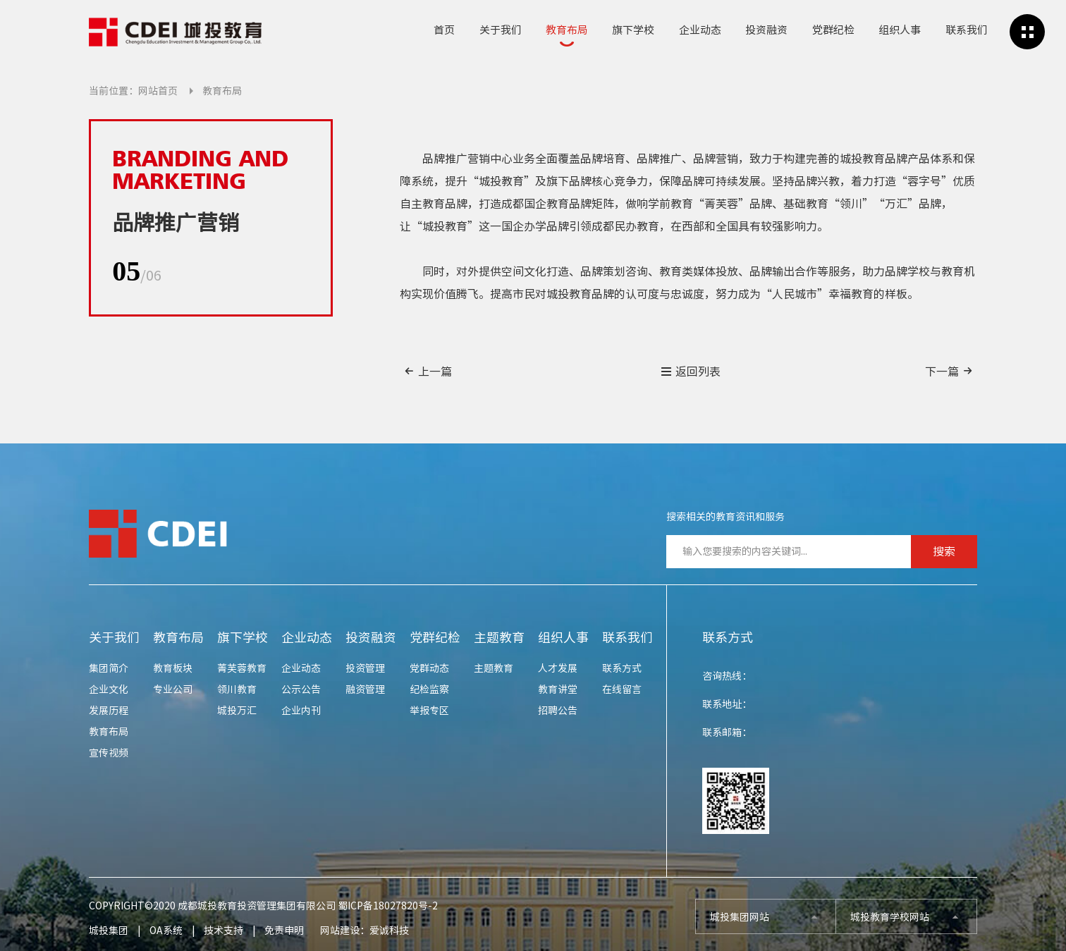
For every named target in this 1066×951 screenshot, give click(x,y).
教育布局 (567, 30)
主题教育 (499, 637)
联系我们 (966, 30)
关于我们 (500, 30)
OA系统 (166, 930)
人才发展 (557, 668)
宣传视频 (108, 753)
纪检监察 (429, 689)
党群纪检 (833, 30)
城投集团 (108, 930)
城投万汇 (237, 711)
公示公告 (301, 689)
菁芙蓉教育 (241, 668)
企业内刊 (301, 711)
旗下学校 (633, 30)
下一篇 (949, 371)
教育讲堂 (557, 689)
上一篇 (427, 371)
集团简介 (108, 668)
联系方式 (622, 668)
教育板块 (172, 668)
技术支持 (223, 930)
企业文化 (108, 689)
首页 (444, 30)
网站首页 (158, 91)
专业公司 (172, 689)
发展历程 (108, 711)
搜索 (944, 551)
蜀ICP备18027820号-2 (388, 906)
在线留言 (622, 689)
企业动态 (700, 30)
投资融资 (766, 30)
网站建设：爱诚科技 (364, 930)
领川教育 (237, 689)
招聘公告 (557, 711)
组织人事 (899, 30)
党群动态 (429, 668)
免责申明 (284, 930)
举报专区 (429, 711)
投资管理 (365, 668)
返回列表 (691, 371)
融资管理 (365, 689)
